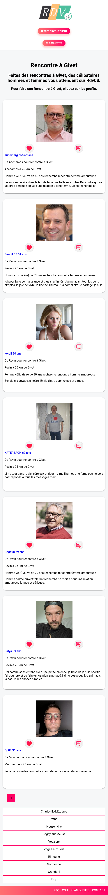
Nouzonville (54, 826)
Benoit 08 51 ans (16, 254)
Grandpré (54, 872)
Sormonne (54, 864)
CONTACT (98, 890)
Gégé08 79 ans (14, 552)
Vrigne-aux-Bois (54, 849)
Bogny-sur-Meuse (54, 834)
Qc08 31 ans (13, 750)
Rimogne (54, 856)
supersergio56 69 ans (19, 155)
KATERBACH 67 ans (18, 452)
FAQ (56, 890)
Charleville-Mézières (54, 811)
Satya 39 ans (13, 651)
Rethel (54, 819)
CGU (65, 890)
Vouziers (54, 841)
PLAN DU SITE (80, 890)
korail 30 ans (13, 353)
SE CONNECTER (53, 43)
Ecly (54, 879)
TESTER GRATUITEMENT (54, 31)
